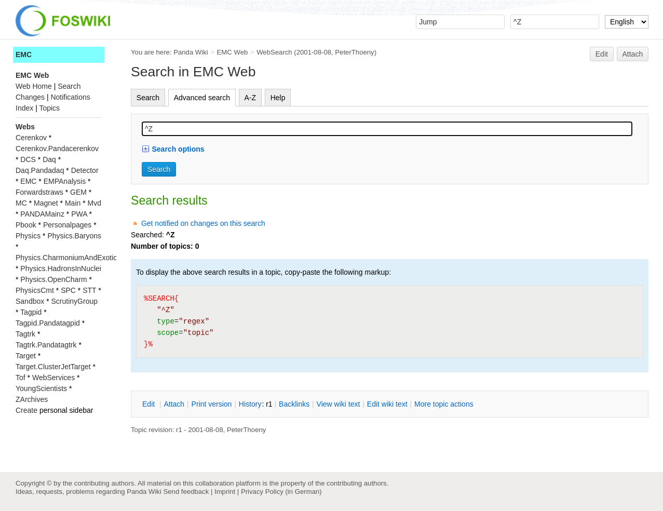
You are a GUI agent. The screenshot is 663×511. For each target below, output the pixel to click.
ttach (174, 404)
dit (149, 404)
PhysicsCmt (35, 290)
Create (26, 410)
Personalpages (67, 225)
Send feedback (186, 491)
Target (26, 356)
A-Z (250, 97)
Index (24, 108)
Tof (20, 377)
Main (72, 203)
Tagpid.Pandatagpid (48, 323)
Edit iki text (387, 404)
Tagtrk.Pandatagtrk (46, 345)
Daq (49, 159)
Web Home (34, 86)
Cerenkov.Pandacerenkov (57, 148)
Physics (28, 236)
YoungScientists (41, 388)
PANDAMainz (42, 214)
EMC (24, 54)
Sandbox (30, 301)
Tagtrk (25, 334)
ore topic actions (443, 404)
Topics (49, 108)
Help (278, 97)
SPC (68, 290)
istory (250, 404)
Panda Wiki (190, 52)
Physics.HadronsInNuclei (60, 268)
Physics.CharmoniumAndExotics (68, 257)
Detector (85, 170)
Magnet (46, 203)
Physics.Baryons (74, 236)
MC (21, 203)
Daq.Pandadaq (40, 170)
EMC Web (232, 52)
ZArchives (32, 399)
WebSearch (274, 52)
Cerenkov (31, 137)
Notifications (70, 97)
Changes (30, 97)
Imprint (224, 491)
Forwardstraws (39, 192)
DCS (28, 159)
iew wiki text (338, 404)
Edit (602, 54)
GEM (78, 192)
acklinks (294, 404)
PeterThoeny (354, 52)
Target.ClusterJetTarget (53, 366)
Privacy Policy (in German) (281, 491)
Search (148, 97)
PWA (79, 214)
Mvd (94, 203)
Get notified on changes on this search (203, 223)
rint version (212, 404)
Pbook (26, 225)
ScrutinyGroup (74, 301)
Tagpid (31, 312)
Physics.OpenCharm (53, 279)
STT (89, 290)
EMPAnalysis (65, 181)
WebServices (53, 377)
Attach (633, 54)
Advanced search (202, 97)
